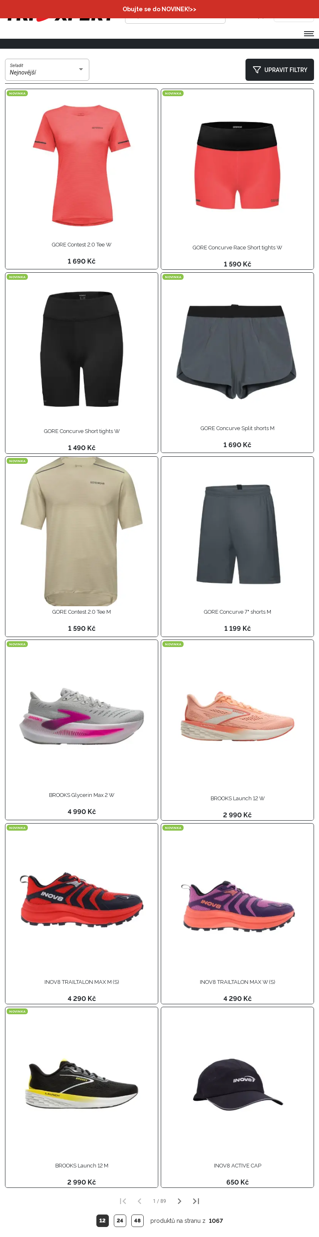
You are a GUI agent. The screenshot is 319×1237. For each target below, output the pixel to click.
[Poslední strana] (196, 1201)
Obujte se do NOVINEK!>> (159, 9)
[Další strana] (179, 1201)
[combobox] (47, 73)
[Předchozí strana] (139, 1201)
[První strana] (123, 1201)
